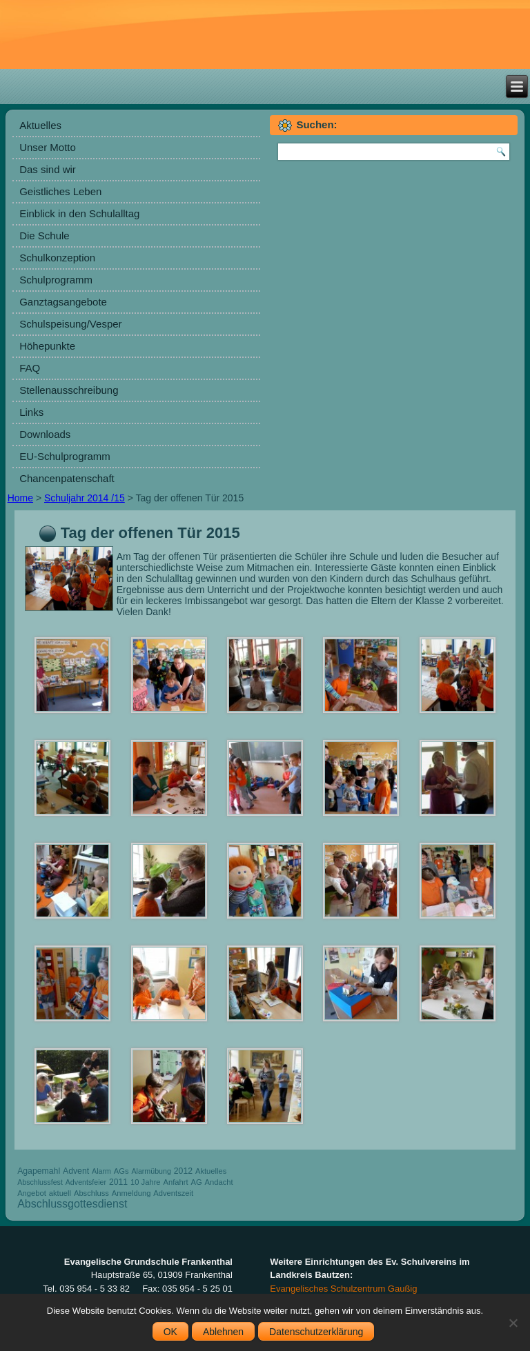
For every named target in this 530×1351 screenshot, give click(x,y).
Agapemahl (38, 1171)
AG (196, 1182)
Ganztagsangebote (63, 302)
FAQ (29, 368)
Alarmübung (150, 1171)
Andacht (219, 1182)
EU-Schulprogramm (64, 456)
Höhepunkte (47, 346)
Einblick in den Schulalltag (79, 213)
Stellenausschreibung (68, 390)
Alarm (101, 1171)
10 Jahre (145, 1182)
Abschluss (91, 1193)
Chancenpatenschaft (67, 478)
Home (20, 497)
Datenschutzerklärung (316, 1331)
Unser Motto (47, 147)
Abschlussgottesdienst (72, 1204)
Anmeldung (131, 1193)
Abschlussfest (40, 1182)
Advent (76, 1171)
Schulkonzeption (57, 257)
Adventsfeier (86, 1182)
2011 (118, 1182)
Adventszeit (173, 1193)
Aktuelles (40, 125)
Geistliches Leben (60, 191)
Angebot (31, 1193)
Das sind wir (47, 169)
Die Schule (44, 235)
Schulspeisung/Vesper (70, 324)
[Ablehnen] (513, 1323)
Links (31, 412)
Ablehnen (223, 1331)
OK (170, 1331)
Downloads (44, 434)
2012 (183, 1171)
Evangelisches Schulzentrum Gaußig (343, 1288)
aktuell (60, 1193)
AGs (121, 1171)
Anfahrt (175, 1182)
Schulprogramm (55, 280)
